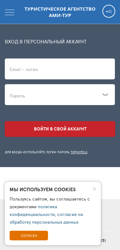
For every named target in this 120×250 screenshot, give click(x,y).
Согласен (29, 235)
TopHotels (78, 152)
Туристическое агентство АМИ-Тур (60, 11)
